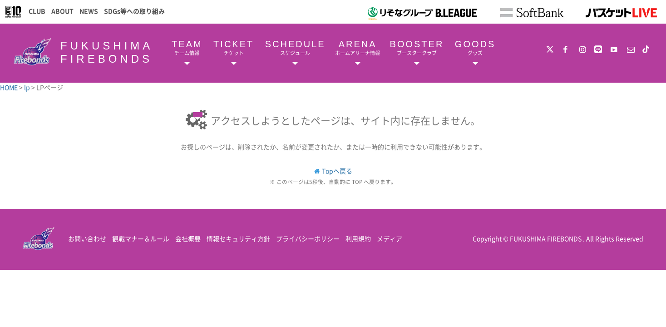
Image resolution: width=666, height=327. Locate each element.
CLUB (37, 10)
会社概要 (188, 238)
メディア (389, 238)
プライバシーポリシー (308, 238)
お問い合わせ (87, 238)
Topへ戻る (337, 170)
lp (27, 87)
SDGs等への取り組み (134, 10)
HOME (9, 87)
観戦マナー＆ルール (140, 238)
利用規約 (358, 238)
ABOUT (62, 10)
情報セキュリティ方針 (238, 238)
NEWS (88, 10)
